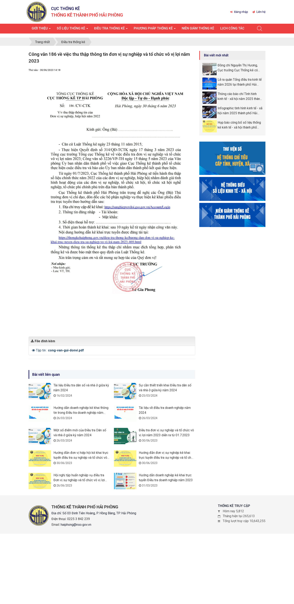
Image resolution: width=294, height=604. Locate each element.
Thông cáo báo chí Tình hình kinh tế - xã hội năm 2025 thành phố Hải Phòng (240, 96)
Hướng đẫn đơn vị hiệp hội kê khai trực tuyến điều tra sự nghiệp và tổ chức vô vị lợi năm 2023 (80, 457)
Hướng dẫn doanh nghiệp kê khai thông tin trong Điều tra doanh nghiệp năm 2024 (80, 412)
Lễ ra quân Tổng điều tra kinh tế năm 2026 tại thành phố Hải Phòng (240, 82)
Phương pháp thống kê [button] (155, 29)
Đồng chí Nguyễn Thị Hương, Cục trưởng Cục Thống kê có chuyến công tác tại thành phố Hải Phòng (238, 67)
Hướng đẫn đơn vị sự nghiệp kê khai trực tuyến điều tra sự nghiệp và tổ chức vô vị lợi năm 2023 (167, 457)
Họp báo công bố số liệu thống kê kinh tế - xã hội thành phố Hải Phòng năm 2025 (239, 125)
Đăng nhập (239, 11)
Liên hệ (258, 11)
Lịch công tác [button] (232, 28)
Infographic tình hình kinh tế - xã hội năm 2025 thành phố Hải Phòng (240, 110)
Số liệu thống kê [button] (72, 29)
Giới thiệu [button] (41, 29)
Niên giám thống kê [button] (198, 28)
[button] (34, 350)
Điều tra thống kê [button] (111, 29)
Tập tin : (60, 350)
